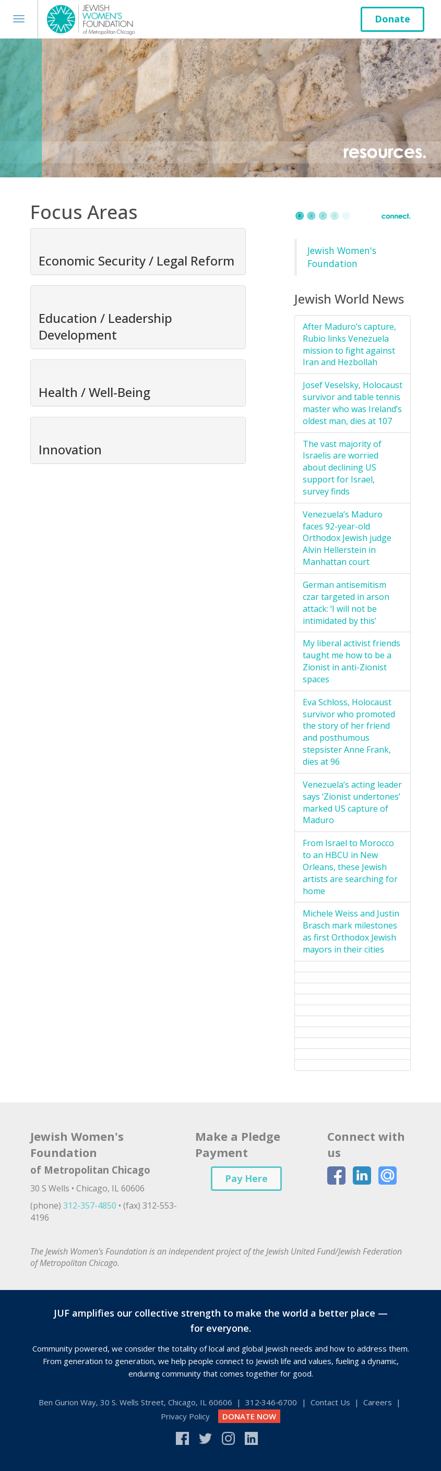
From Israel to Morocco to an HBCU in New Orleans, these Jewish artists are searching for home (350, 866)
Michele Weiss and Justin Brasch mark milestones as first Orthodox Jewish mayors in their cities (351, 931)
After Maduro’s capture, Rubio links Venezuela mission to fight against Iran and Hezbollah (349, 344)
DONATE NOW (249, 1416)
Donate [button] (392, 19)
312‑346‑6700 (271, 1402)
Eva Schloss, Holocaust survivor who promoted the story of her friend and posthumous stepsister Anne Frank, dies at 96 (349, 731)
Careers (377, 1402)
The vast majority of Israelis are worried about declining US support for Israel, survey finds (342, 467)
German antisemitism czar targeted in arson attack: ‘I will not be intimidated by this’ (346, 602)
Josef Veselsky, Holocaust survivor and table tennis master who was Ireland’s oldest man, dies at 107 (352, 403)
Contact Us (330, 1402)
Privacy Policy (185, 1416)
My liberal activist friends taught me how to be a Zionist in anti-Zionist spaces (351, 661)
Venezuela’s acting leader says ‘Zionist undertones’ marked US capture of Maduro (352, 802)
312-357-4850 (89, 1205)
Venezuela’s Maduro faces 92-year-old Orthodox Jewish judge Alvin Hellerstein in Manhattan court (347, 538)
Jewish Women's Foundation (341, 257)
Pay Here (246, 1178)
